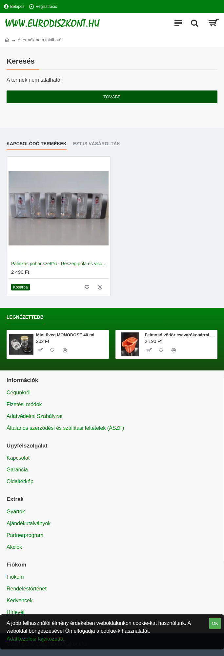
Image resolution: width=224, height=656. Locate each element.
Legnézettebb (25, 317)
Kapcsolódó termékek (37, 143)
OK (215, 623)
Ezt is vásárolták (96, 143)
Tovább (112, 96)
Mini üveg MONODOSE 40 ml (65, 334)
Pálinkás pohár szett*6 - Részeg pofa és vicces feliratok (60, 263)
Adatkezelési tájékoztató (35, 639)
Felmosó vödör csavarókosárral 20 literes (180, 334)
